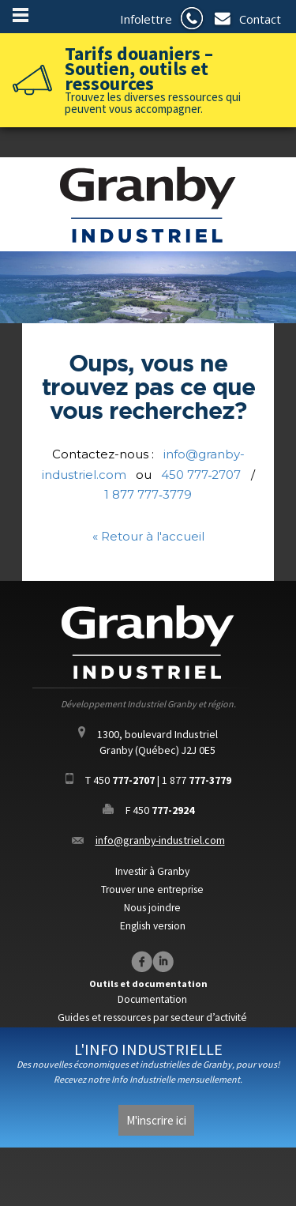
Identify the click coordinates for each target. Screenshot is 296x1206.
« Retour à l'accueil (148, 536)
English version (152, 926)
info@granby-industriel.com (160, 840)
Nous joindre (152, 907)
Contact (260, 19)
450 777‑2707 (201, 474)
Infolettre (146, 19)
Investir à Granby (152, 871)
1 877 (196, 780)
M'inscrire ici (156, 1120)
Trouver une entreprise (152, 889)
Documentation (152, 999)
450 (124, 780)
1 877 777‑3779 (148, 494)
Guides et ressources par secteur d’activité (152, 1017)
